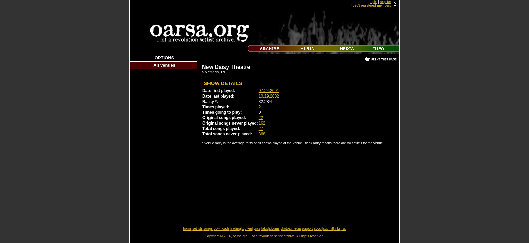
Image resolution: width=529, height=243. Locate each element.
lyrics (256, 229)
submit (328, 229)
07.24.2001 (269, 90)
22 (261, 117)
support (307, 229)
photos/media (290, 229)
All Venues (164, 65)
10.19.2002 (269, 96)
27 (261, 128)
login (373, 2)
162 (262, 123)
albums (274, 229)
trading (235, 229)
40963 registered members (371, 5)
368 (262, 134)
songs (208, 229)
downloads (222, 229)
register (385, 2)
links (337, 229)
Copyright (212, 236)
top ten (247, 229)
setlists (197, 229)
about (318, 229)
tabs (264, 229)
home (187, 229)
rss (343, 229)
